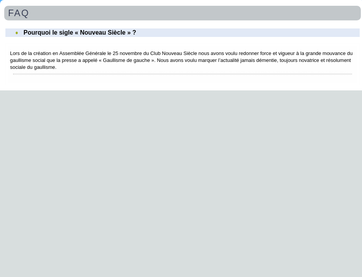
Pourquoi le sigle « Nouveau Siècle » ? (79, 32)
